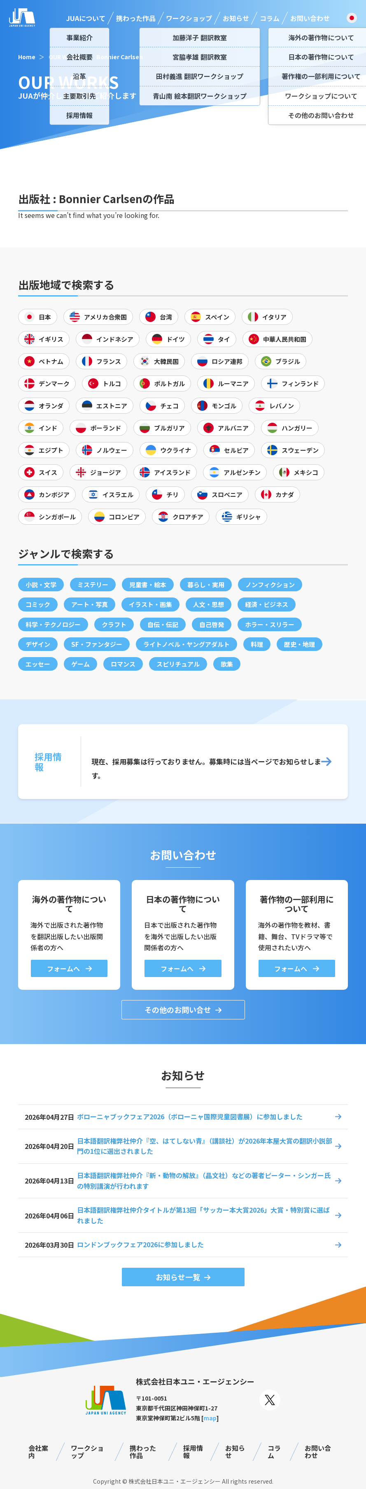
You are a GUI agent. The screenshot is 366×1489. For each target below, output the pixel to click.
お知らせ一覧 (178, 1276)
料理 (257, 644)
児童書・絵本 (147, 584)
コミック (38, 604)
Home (26, 57)
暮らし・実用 (205, 584)
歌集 (227, 664)
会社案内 (38, 1451)
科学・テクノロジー (53, 624)
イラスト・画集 (150, 604)
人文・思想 (208, 604)
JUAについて (85, 18)
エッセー (38, 664)
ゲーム (80, 664)
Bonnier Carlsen (119, 57)
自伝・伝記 (162, 624)
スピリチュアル (178, 664)
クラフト (114, 624)
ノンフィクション (270, 584)
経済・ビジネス (266, 604)
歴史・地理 (299, 644)
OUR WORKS (66, 57)
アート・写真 (89, 604)
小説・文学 (41, 584)
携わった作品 (136, 18)
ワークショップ (189, 18)
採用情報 (193, 1451)
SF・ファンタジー (96, 644)
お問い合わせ (310, 18)
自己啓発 (211, 624)
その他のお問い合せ (178, 1009)
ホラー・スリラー (269, 624)
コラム (270, 18)
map (210, 1418)
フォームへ (64, 968)
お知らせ (236, 18)
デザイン (38, 644)
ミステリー (92, 584)
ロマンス (123, 664)
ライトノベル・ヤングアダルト (186, 644)
